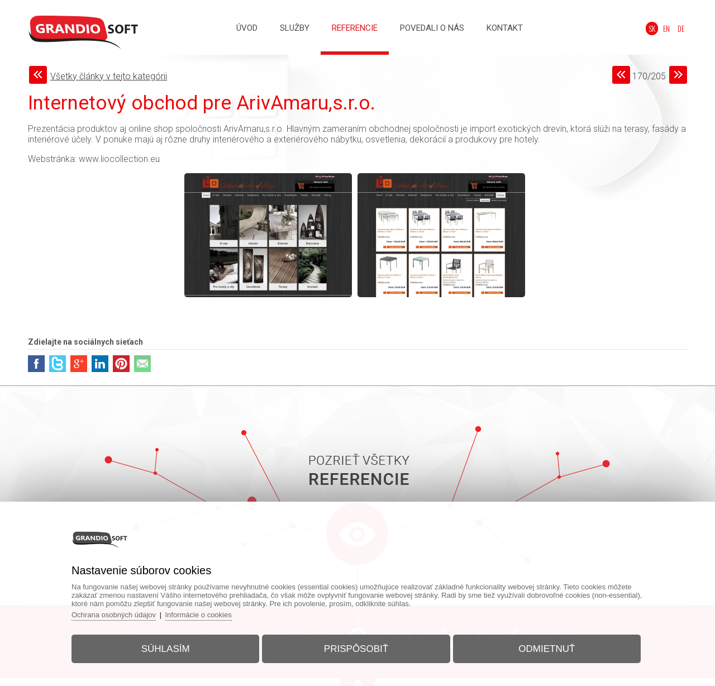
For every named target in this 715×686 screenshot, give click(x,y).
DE (681, 28)
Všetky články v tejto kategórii (108, 76)
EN (666, 28)
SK (652, 28)
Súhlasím (165, 649)
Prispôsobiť (356, 649)
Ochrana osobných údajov (114, 615)
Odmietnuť (546, 649)
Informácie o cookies (198, 615)
